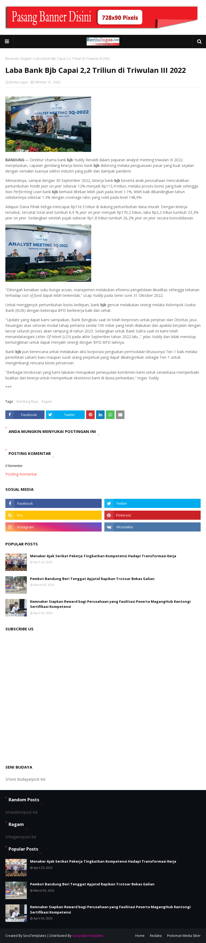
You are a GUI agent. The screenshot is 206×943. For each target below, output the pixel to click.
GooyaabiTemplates (87, 935)
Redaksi (156, 935)
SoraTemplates (34, 935)
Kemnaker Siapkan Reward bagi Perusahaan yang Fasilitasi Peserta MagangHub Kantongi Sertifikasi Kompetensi (110, 604)
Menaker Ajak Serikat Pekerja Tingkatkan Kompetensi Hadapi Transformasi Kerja (103, 555)
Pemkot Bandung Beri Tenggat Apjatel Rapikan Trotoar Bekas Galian (92, 578)
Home (140, 935)
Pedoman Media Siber (184, 935)
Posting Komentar (21, 474)
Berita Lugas (18, 82)
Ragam (26, 58)
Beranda (12, 58)
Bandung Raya (27, 401)
